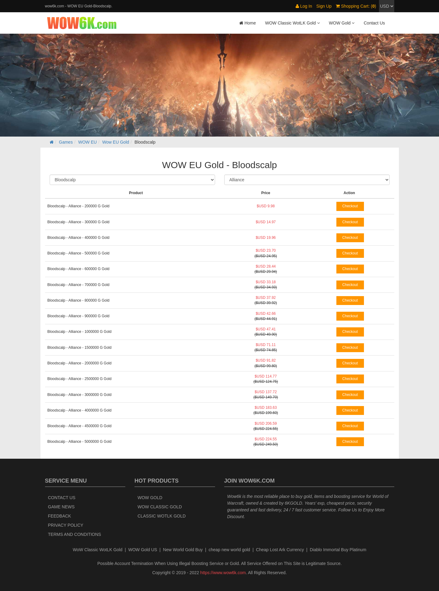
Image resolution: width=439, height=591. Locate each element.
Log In (304, 6)
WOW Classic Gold (160, 506)
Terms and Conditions (74, 534)
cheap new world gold (229, 549)
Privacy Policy (65, 525)
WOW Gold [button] (342, 23)
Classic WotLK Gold (162, 516)
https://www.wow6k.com (223, 572)
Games (66, 142)
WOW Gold (150, 497)
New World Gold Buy (183, 549)
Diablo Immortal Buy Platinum (338, 549)
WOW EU (87, 142)
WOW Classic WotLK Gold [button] (292, 23)
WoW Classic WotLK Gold (97, 549)
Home (247, 23)
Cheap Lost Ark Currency (280, 549)
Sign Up (324, 6)
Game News (61, 506)
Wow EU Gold (115, 142)
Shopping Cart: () (356, 6)
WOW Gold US (142, 549)
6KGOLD (293, 503)
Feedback (59, 516)
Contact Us (374, 23)
